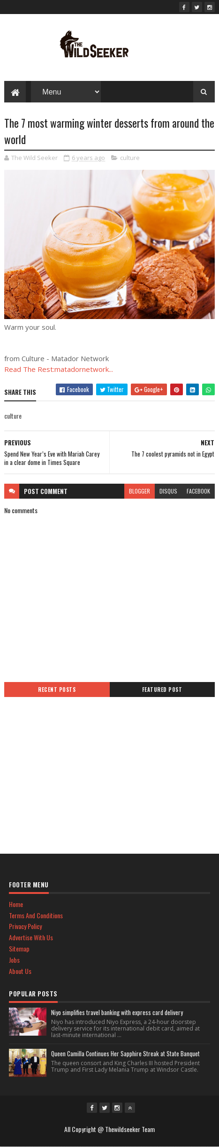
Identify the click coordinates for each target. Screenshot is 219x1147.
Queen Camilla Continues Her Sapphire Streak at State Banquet (125, 1053)
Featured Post (162, 689)
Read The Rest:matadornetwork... (58, 369)
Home (16, 904)
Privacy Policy (25, 926)
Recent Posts (57, 689)
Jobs (14, 960)
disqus (168, 491)
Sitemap (19, 948)
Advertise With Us (31, 937)
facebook (198, 491)
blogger (139, 491)
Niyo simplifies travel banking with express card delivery (117, 1012)
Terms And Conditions (36, 915)
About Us (20, 971)
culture (130, 157)
